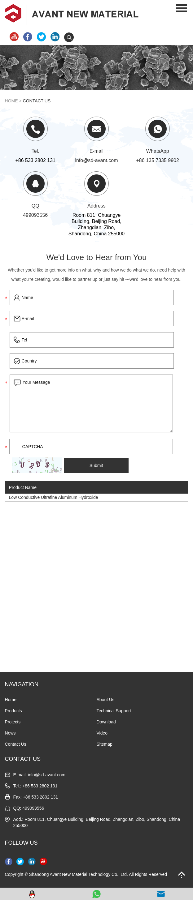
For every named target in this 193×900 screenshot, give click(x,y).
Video (102, 733)
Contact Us (37, 100)
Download (106, 721)
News (10, 733)
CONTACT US (23, 759)
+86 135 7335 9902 (157, 160)
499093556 (35, 215)
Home (11, 100)
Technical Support (114, 710)
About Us (106, 699)
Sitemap (104, 744)
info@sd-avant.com (96, 160)
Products (13, 710)
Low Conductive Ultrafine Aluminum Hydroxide (53, 497)
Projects (13, 721)
